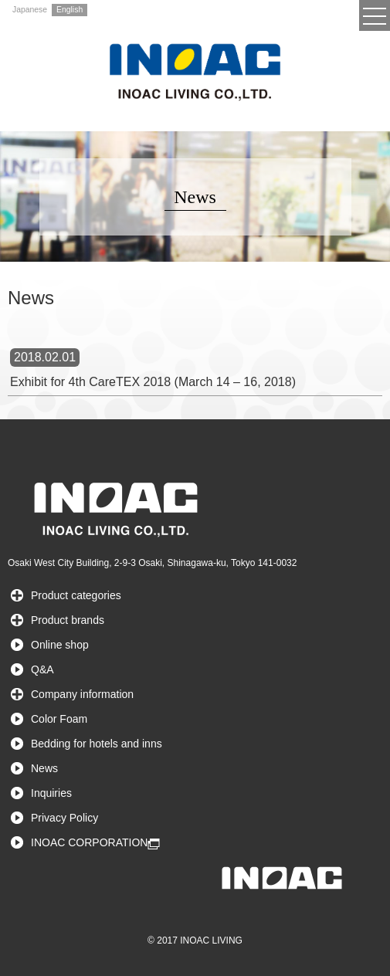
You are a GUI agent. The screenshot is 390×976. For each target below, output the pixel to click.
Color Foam (59, 719)
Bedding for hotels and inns (96, 743)
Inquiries (51, 793)
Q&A (42, 669)
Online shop (60, 645)
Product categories (76, 595)
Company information (82, 694)
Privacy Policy (64, 818)
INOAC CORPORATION (89, 842)
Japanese (29, 9)
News (44, 768)
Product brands (67, 620)
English (69, 9)
